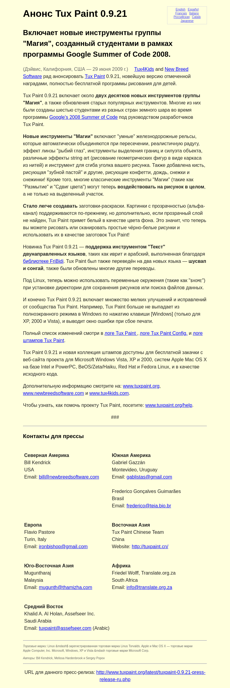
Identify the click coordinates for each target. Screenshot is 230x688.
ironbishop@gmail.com (63, 546)
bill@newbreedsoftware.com (69, 476)
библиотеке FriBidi (43, 261)
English (180, 9)
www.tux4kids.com (109, 393)
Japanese (187, 21)
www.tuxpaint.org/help (168, 405)
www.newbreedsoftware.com (53, 393)
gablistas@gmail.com (149, 476)
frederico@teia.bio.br (149, 505)
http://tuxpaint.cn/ (150, 546)
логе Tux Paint (121, 333)
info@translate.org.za (149, 587)
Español (193, 9)
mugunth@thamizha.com (65, 587)
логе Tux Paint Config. (163, 333)
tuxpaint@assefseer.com (65, 628)
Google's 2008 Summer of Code (83, 117)
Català (196, 17)
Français (181, 13)
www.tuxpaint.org (141, 386)
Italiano (194, 13)
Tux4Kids (144, 69)
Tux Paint (95, 76)
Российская (182, 17)
